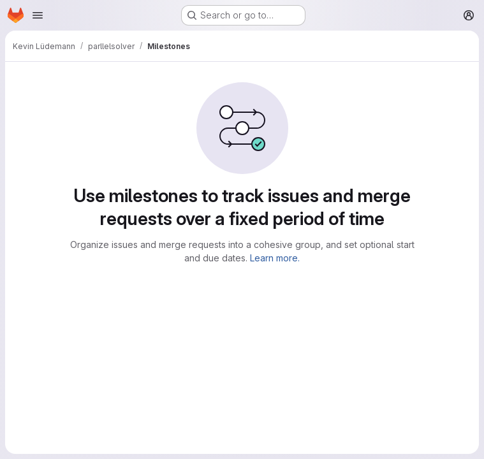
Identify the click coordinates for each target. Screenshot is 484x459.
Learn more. (275, 257)
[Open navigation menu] (37, 15)
